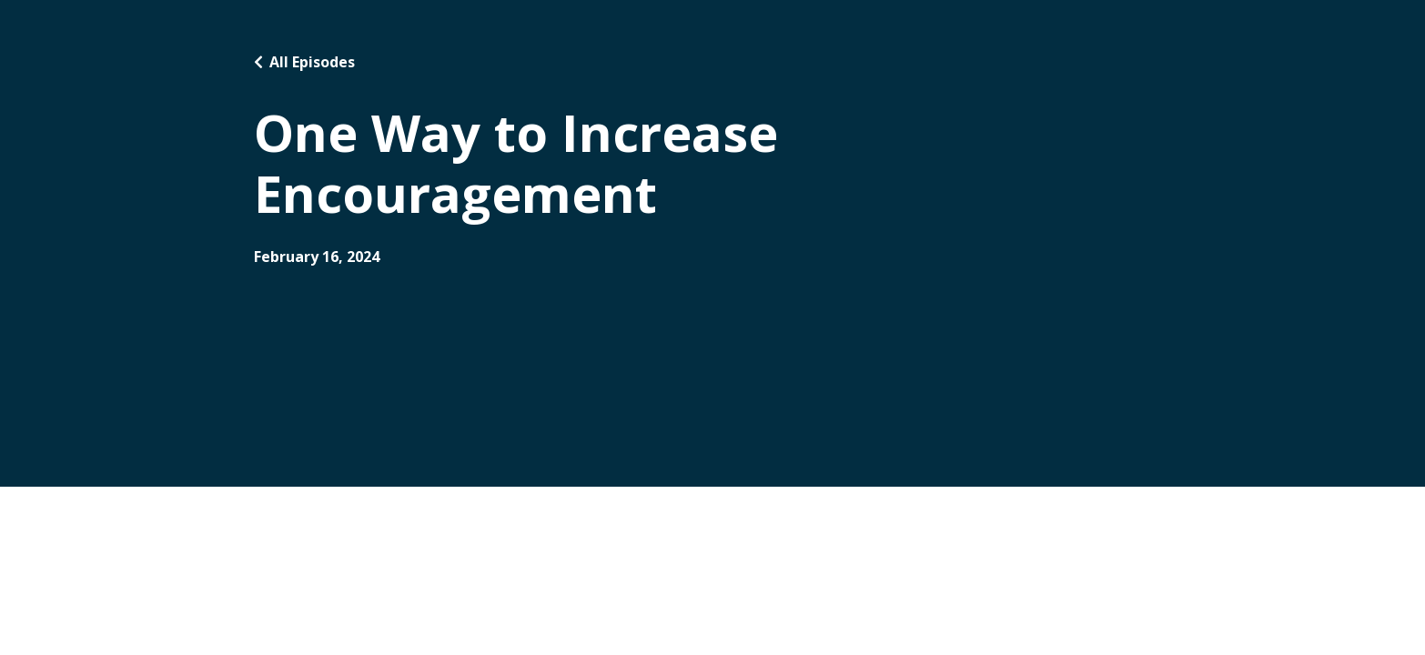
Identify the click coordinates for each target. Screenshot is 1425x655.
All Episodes (312, 62)
